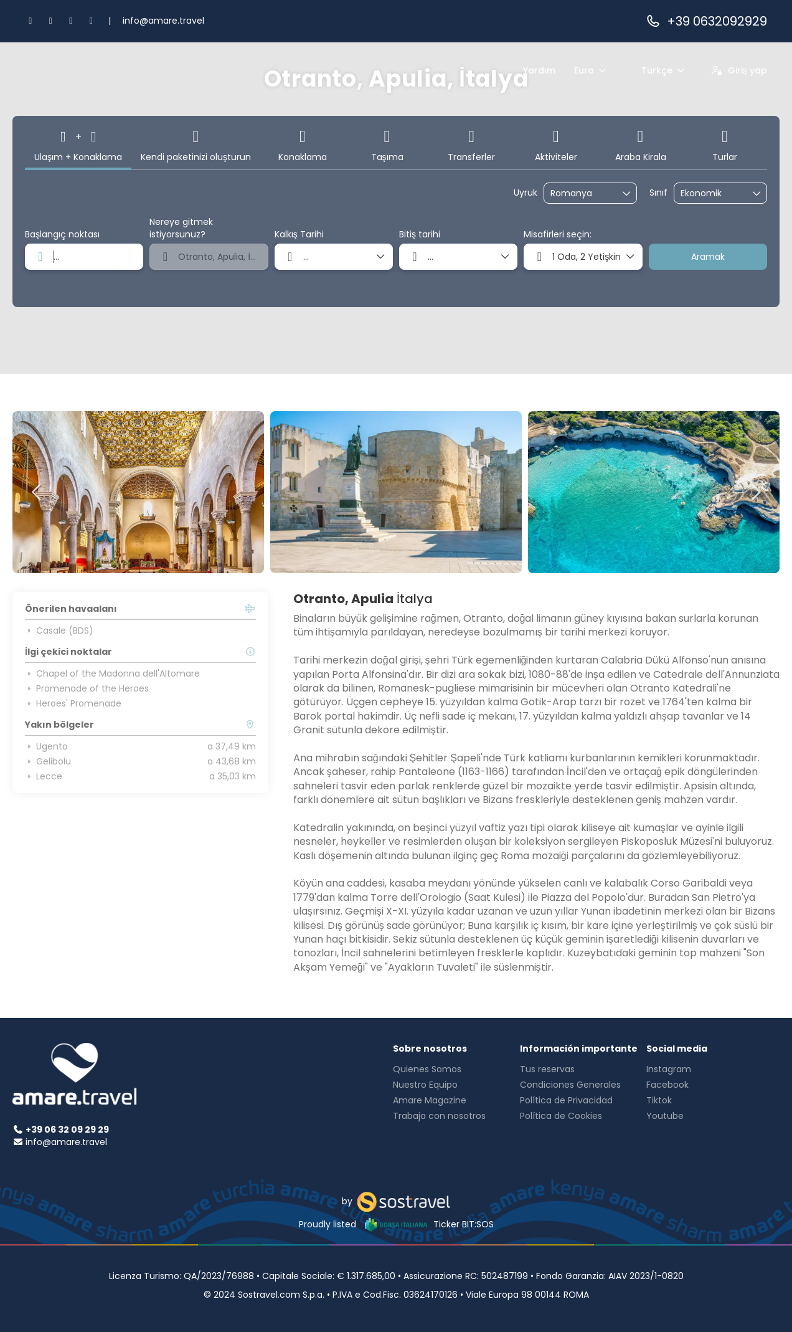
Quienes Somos (427, 1069)
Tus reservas (547, 1069)
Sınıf (658, 193)
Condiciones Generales (570, 1084)
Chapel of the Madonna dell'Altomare (112, 673)
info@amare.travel (163, 20)
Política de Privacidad (566, 1100)
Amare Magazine (429, 1100)
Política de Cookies (561, 1116)
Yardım (539, 70)
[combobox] (581, 193)
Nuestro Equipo (425, 1084)
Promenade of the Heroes (87, 688)
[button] (37, 492)
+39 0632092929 (706, 21)
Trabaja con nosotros (439, 1116)
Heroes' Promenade (73, 703)
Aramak (708, 256)
